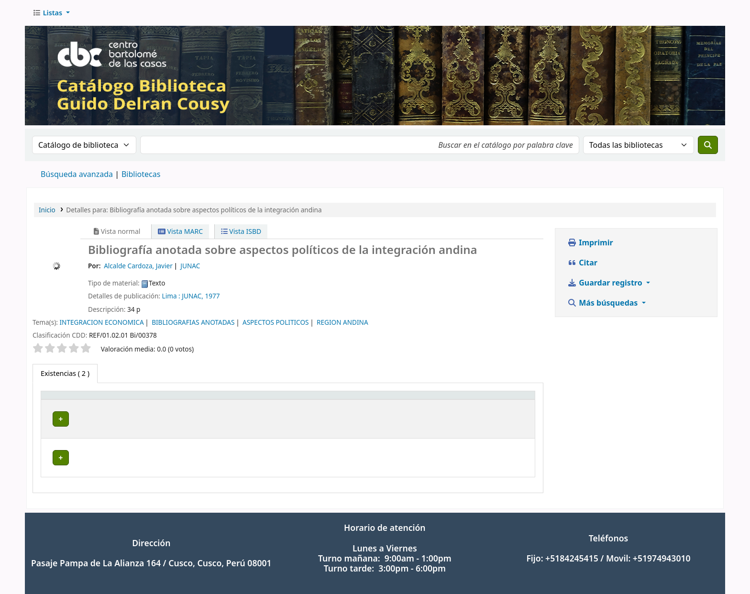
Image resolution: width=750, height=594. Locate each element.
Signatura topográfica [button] (248, 400)
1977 (212, 295)
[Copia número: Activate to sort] (444, 400)
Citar (582, 262)
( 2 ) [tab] (65, 373)
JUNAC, (192, 295)
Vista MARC (180, 231)
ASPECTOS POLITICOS (276, 322)
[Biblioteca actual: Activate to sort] (161, 400)
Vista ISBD (241, 231)
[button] (51, 13)
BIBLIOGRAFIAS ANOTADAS (193, 322)
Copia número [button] (432, 400)
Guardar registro (605, 282)
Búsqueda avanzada (77, 174)
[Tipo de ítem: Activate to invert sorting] (78, 400)
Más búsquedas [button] (603, 302)
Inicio (47, 209)
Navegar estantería (317, 418)
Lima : (171, 295)
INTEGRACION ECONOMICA (101, 322)
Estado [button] (499, 400)
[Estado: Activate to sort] (510, 400)
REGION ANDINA (342, 322)
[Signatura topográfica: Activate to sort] (305, 400)
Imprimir (590, 242)
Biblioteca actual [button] (147, 400)
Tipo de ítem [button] (66, 400)
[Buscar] (708, 145)
